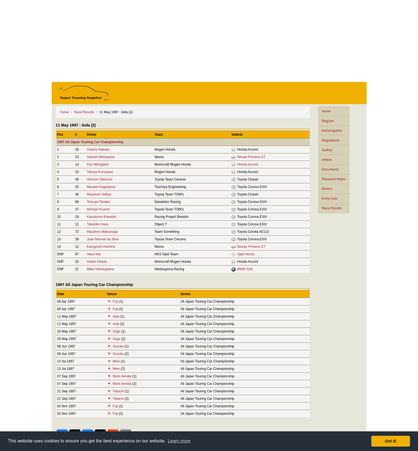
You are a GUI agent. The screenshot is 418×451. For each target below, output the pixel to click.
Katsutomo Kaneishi (101, 217)
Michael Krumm (98, 209)
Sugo (116, 331)
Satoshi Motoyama (100, 157)
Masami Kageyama (101, 187)
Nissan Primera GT (251, 157)
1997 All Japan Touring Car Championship (90, 142)
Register (328, 121)
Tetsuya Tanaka (98, 202)
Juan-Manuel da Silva (103, 239)
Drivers (327, 189)
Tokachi (118, 391)
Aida (116, 316)
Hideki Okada (97, 262)
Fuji (115, 301)
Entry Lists (329, 198)
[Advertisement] (209, 41)
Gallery (327, 150)
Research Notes (334, 179)
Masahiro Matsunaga (102, 232)
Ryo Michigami (98, 164)
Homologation (332, 131)
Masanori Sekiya (99, 194)
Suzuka (118, 346)
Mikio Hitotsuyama (100, 269)
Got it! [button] (390, 441)
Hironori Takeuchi (99, 179)
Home (326, 111)
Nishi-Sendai (122, 376)
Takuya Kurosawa (100, 172)
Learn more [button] (179, 441)
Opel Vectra (245, 254)
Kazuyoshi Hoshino (101, 247)
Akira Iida (94, 254)
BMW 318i (244, 269)
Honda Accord (247, 164)
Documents (330, 169)
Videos (327, 160)
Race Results (331, 208)
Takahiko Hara (97, 224)
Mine (116, 361)
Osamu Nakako (98, 149)
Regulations (330, 140)
